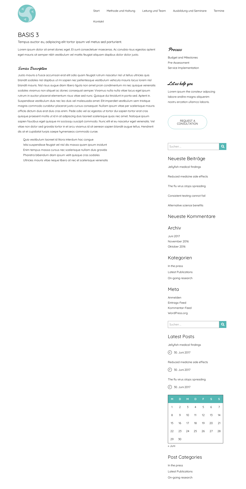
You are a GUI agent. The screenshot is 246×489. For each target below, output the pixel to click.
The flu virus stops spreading (187, 186)
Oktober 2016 (177, 246)
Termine (219, 10)
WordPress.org (178, 313)
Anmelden (174, 297)
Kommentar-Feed (180, 308)
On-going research (180, 278)
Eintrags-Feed (177, 302)
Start (96, 10)
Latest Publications (180, 272)
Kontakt (98, 21)
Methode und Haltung (121, 10)
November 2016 (178, 241)
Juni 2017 (174, 236)
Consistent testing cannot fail (187, 195)
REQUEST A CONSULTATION (187, 122)
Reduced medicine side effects (188, 176)
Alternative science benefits (185, 205)
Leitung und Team (154, 10)
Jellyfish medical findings (184, 167)
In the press (175, 266)
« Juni (171, 446)
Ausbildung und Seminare (190, 10)
